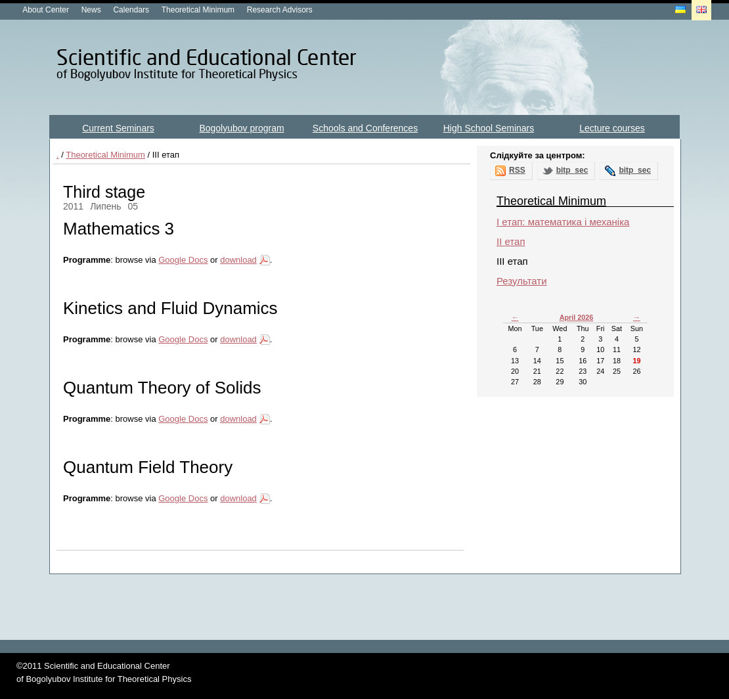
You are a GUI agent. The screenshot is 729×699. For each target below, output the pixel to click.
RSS (517, 170)
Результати (522, 280)
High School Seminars (489, 128)
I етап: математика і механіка (563, 221)
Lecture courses (612, 128)
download (238, 260)
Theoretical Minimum (198, 9)
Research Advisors (280, 9)
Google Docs (183, 260)
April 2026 (577, 317)
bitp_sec (572, 170)
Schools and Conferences (365, 128)
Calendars (131, 9)
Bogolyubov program (241, 128)
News (91, 9)
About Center (45, 9)
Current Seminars (118, 128)
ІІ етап (511, 241)
